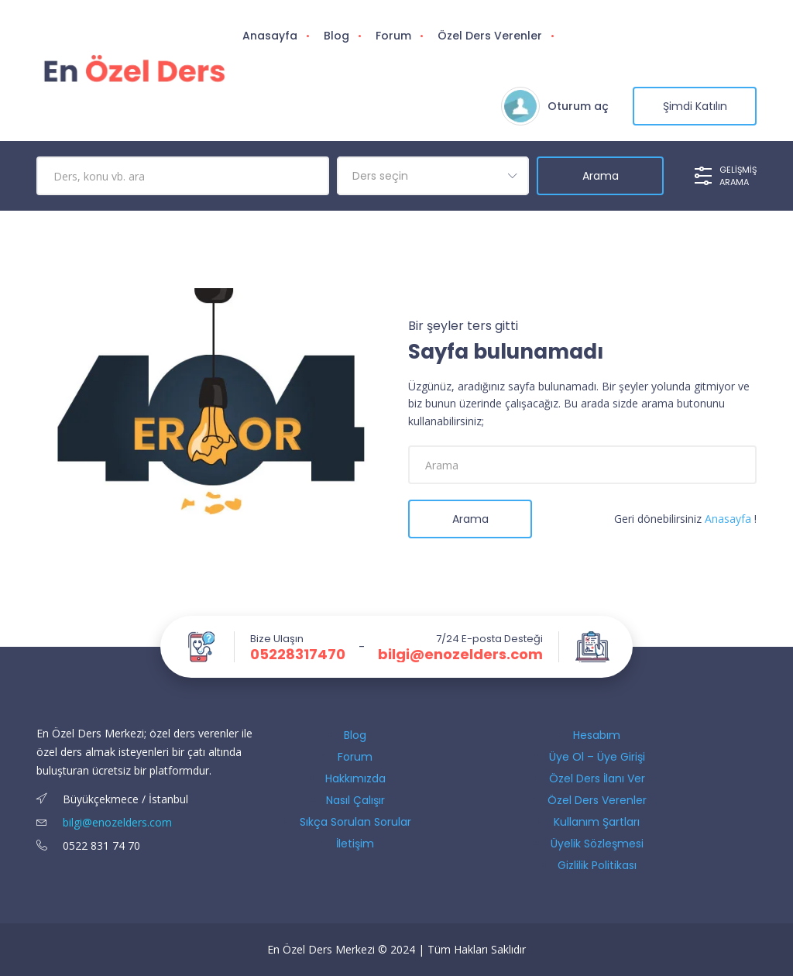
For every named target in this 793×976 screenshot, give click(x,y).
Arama (470, 519)
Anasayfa (269, 35)
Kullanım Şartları (597, 822)
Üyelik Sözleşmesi (597, 843)
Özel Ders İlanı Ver (597, 778)
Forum (393, 35)
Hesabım (596, 735)
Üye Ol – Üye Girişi (597, 757)
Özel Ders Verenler (490, 35)
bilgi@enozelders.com (460, 654)
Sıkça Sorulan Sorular (355, 822)
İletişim (355, 843)
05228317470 (297, 654)
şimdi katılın (695, 106)
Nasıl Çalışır (355, 800)
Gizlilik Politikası (597, 865)
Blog (336, 35)
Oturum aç (578, 106)
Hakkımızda (355, 778)
